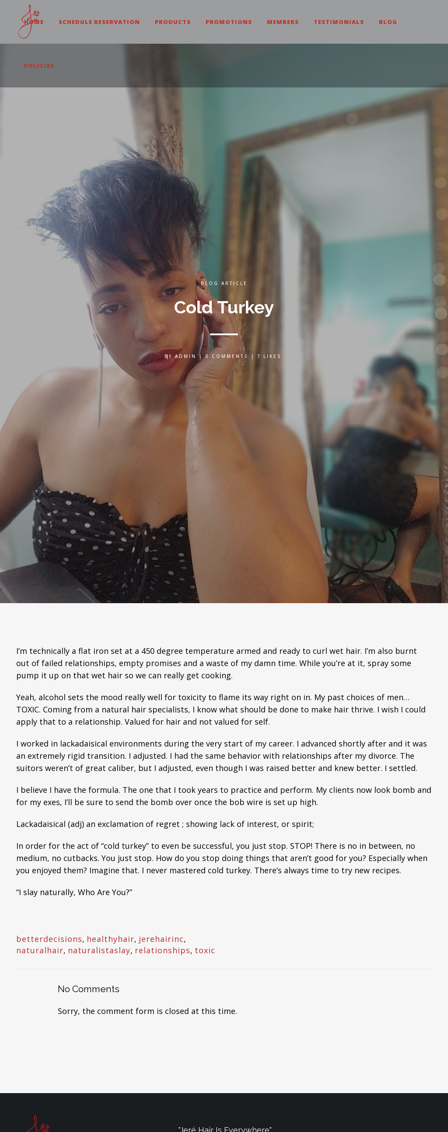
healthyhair (110, 939)
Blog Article (224, 283)
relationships (162, 950)
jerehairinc (161, 939)
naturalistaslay (99, 950)
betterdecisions (49, 939)
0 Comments (226, 356)
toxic (205, 950)
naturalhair (39, 950)
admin (185, 356)
